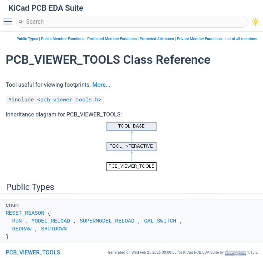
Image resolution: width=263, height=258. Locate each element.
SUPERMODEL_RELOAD (107, 221)
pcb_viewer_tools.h (69, 100)
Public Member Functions (63, 39)
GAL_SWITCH (160, 221)
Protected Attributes (157, 39)
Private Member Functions (199, 39)
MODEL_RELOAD (50, 221)
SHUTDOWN (54, 229)
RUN (17, 221)
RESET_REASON (25, 213)
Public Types (27, 39)
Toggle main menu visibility (10, 18)
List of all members (240, 39)
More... (101, 84)
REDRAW (21, 229)
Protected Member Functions (112, 39)
